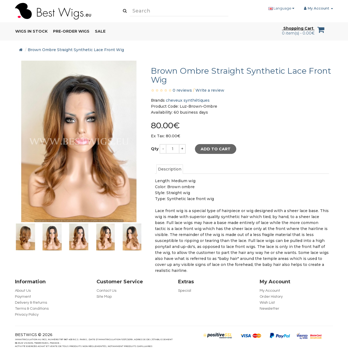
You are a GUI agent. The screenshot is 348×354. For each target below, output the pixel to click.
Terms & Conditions (32, 308)
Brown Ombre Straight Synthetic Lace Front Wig (76, 49)
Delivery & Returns (31, 303)
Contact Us (106, 291)
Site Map (104, 297)
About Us (23, 291)
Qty (155, 148)
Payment (23, 297)
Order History (271, 297)
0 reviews (182, 90)
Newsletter (269, 308)
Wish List (267, 303)
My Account (270, 291)
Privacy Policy (27, 314)
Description (169, 169)
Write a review (209, 90)
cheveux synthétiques (188, 100)
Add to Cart (216, 149)
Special (184, 291)
